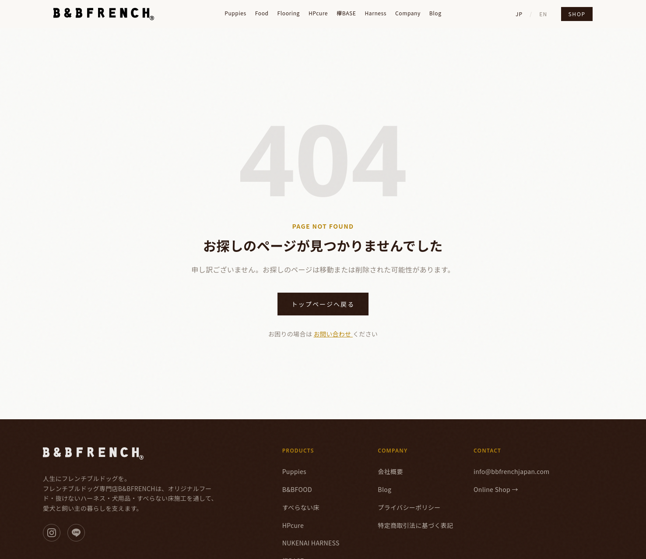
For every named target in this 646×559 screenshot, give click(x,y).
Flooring (288, 13)
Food (262, 13)
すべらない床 (300, 507)
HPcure (318, 13)
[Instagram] (51, 532)
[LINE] (76, 532)
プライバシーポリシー (409, 507)
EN (543, 14)
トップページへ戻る (323, 304)
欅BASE (346, 13)
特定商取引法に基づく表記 (415, 525)
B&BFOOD (297, 489)
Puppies (235, 13)
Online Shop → (496, 489)
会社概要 (390, 471)
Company (408, 13)
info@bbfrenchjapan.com (512, 471)
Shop (577, 14)
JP (519, 14)
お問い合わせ (333, 333)
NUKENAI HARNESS (311, 542)
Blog (435, 13)
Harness (375, 13)
